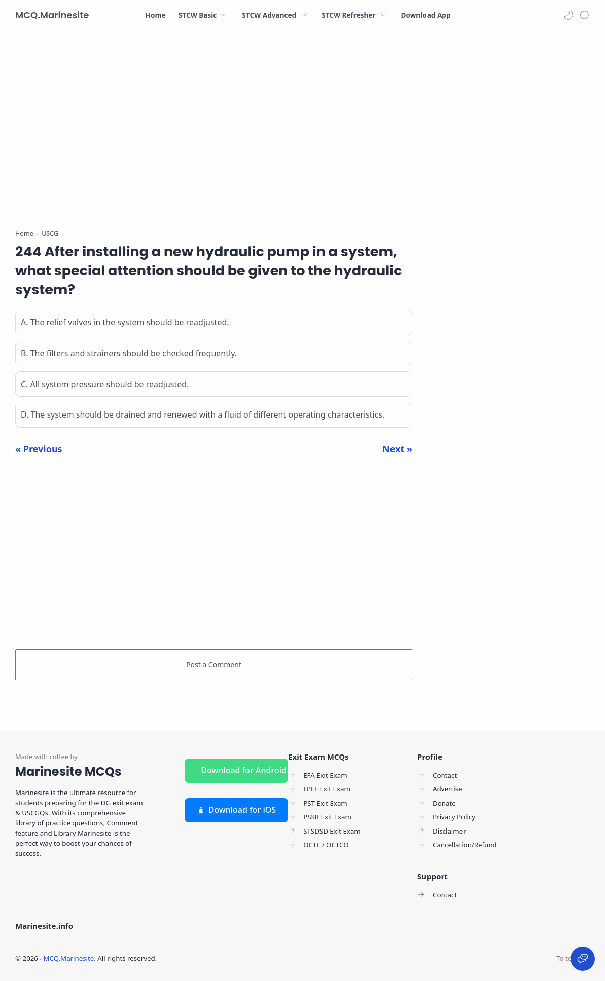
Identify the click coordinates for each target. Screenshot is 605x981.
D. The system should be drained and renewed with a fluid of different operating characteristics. (202, 414)
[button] (568, 15)
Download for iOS (236, 809)
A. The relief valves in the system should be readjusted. (125, 322)
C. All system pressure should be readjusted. (105, 384)
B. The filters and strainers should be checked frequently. (129, 353)
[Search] (585, 15)
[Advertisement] (213, 132)
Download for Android (244, 770)
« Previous (38, 449)
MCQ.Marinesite (52, 15)
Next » (397, 449)
